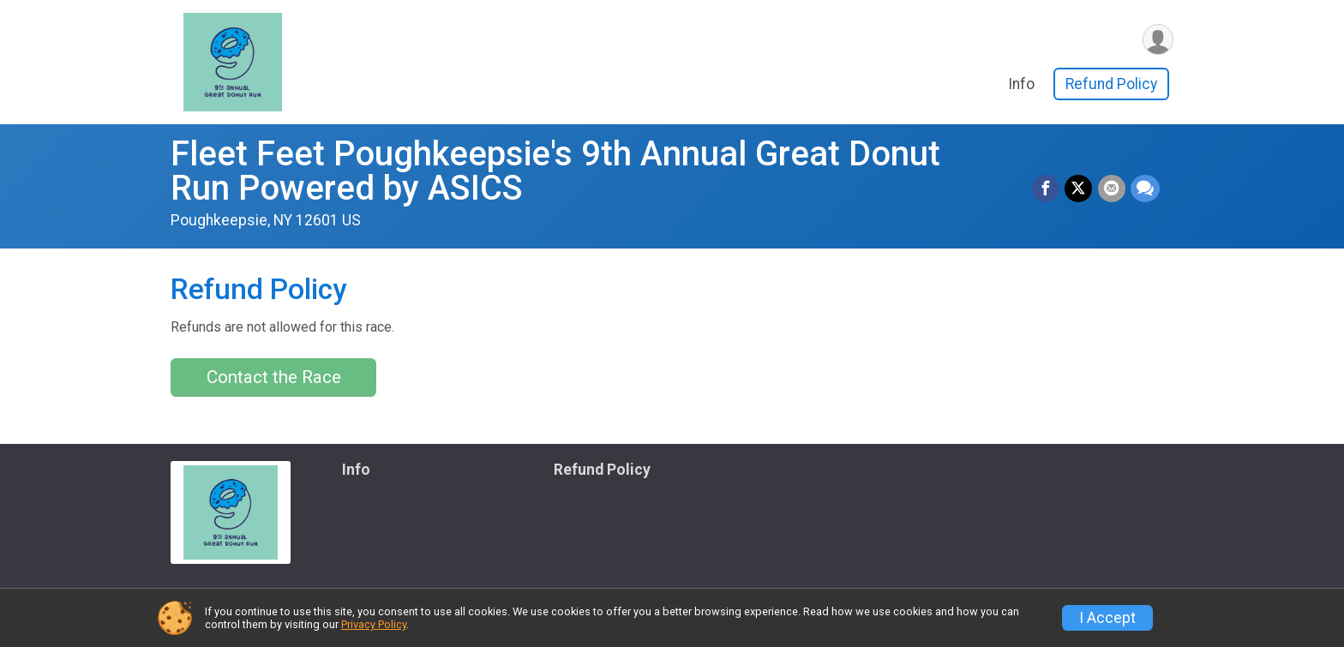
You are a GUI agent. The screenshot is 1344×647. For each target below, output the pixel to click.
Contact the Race (274, 377)
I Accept (1107, 617)
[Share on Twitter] (1079, 188)
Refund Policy (1111, 84)
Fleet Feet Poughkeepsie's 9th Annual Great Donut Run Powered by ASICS (555, 171)
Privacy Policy (373, 624)
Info (1021, 84)
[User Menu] (1157, 40)
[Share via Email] (1111, 188)
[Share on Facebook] (1046, 188)
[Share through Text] (1145, 188)
